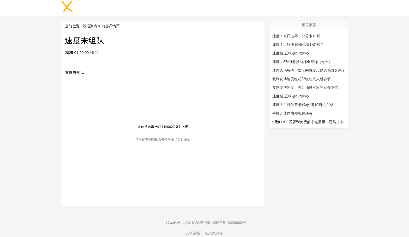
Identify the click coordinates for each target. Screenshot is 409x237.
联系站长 (173, 222)
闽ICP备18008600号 (229, 222)
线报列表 (90, 26)
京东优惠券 (213, 233)
